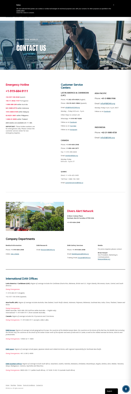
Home (7, 385)
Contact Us (39, 385)
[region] (65, 45)
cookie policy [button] (20, 10)
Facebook (73, 122)
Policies (19, 385)
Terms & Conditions (29, 385)
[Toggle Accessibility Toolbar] (125, 388)
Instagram (73, 129)
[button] (113, 5)
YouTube (73, 126)
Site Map (13, 385)
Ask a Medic (15, 254)
